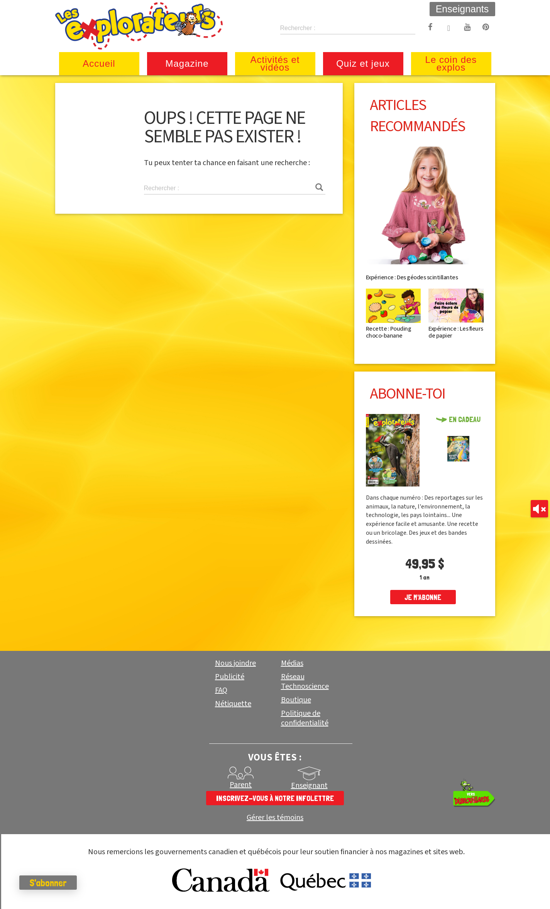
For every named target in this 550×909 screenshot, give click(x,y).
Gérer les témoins (275, 818)
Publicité (229, 676)
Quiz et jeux (363, 63)
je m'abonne (422, 597)
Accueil (99, 63)
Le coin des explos (451, 63)
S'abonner (48, 883)
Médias (292, 663)
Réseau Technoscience (305, 681)
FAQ (221, 690)
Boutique (296, 699)
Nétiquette (233, 703)
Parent (241, 784)
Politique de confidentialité (304, 718)
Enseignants (462, 8)
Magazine (186, 63)
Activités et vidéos (275, 63)
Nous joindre (235, 663)
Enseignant (309, 785)
